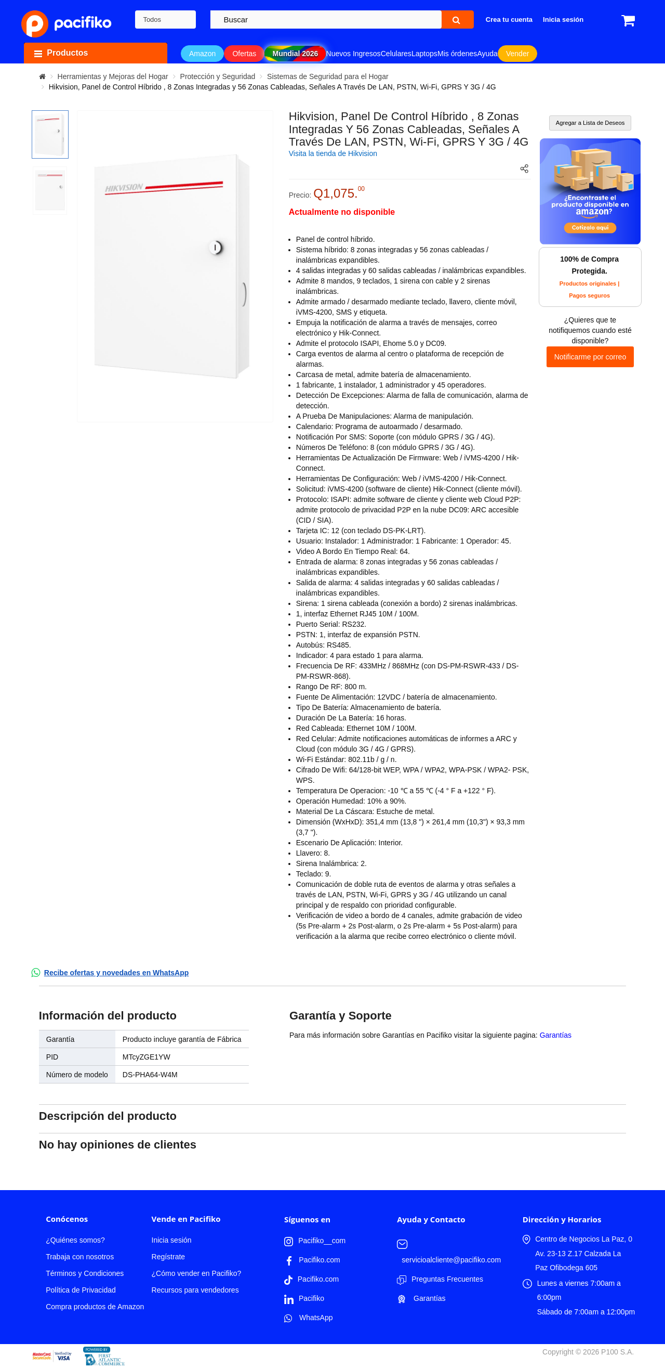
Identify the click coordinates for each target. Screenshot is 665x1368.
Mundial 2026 (295, 53)
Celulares (396, 53)
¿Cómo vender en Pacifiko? (197, 1273)
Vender (517, 53)
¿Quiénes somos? (75, 1240)
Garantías (555, 1035)
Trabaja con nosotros (80, 1257)
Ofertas (244, 53)
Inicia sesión (172, 1240)
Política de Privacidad (81, 1290)
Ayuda (487, 53)
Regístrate (168, 1257)
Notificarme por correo (590, 357)
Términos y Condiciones (85, 1273)
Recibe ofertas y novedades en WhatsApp (116, 973)
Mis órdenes (457, 53)
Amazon (202, 53)
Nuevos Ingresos (353, 53)
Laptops (424, 53)
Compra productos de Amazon (95, 1306)
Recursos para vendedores (195, 1290)
